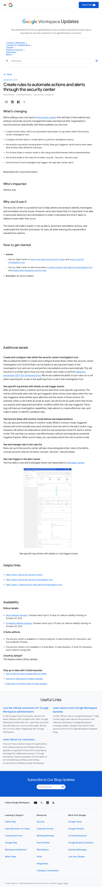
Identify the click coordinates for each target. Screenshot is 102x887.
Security (41, 822)
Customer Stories (45, 829)
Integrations (42, 863)
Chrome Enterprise (77, 836)
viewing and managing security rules (29, 270)
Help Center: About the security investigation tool (29, 579)
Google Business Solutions (80, 842)
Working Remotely (45, 836)
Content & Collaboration (19, 45)
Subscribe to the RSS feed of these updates (26, 683)
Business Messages (77, 849)
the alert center (76, 462)
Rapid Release (9, 95)
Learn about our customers (19, 739)
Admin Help (10, 822)
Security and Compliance (44, 95)
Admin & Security (15, 50)
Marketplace (43, 849)
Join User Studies (76, 856)
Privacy (59, 883)
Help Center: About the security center (24, 575)
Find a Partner (43, 842)
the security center (46, 117)
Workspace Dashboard (16, 849)
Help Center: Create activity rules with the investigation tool (34, 584)
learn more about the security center (48, 259)
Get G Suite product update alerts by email (26, 674)
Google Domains (76, 829)
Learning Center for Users (17, 829)
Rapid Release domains (17, 615)
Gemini (10, 48)
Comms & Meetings (16, 43)
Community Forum (13, 836)
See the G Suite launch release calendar (24, 679)
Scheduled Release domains (19, 623)
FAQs (39, 856)
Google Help (11, 842)
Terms (66, 883)
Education (12, 52)
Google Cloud (75, 822)
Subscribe (89, 4)
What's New (10, 856)
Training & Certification (48, 870)
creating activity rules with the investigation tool (69, 267)
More (9, 55)
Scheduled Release (24, 95)
